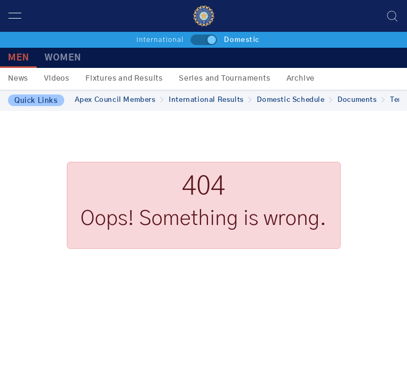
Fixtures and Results (124, 78)
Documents (361, 100)
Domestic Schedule (294, 100)
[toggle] (203, 39)
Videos (57, 78)
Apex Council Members (119, 100)
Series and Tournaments (225, 78)
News (18, 78)
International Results (210, 100)
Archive (301, 78)
